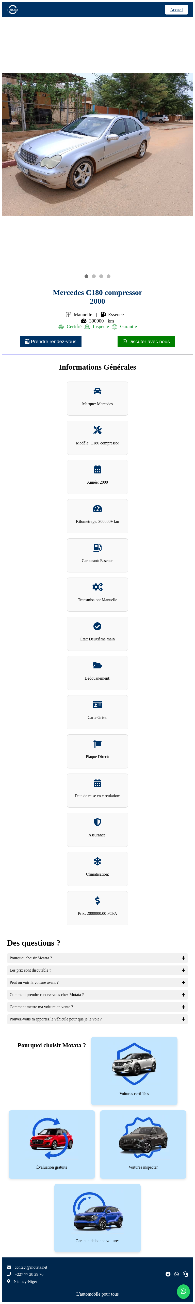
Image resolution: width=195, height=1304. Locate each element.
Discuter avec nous (146, 341)
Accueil (176, 9)
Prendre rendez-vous (50, 341)
